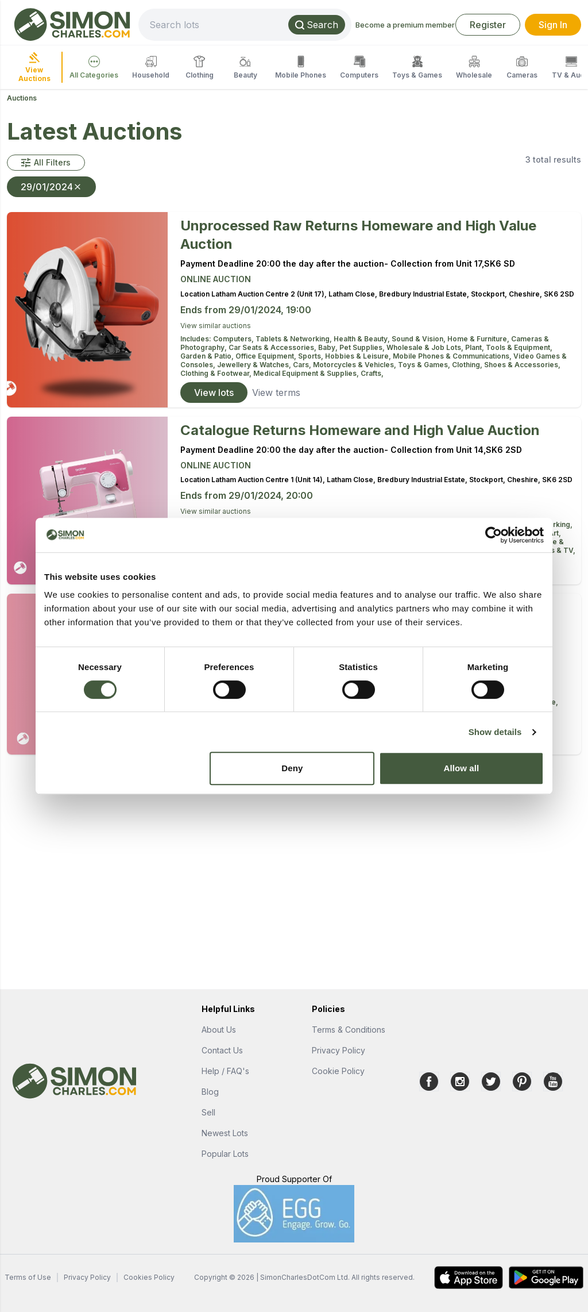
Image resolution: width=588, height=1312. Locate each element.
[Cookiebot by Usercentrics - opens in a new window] (493, 535)
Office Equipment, (266, 356)
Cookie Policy (338, 1071)
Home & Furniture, (479, 338)
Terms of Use (28, 1277)
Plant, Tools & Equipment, (508, 347)
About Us (219, 1029)
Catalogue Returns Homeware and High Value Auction (360, 430)
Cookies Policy (149, 1277)
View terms (276, 392)
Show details (495, 732)
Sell (208, 1112)
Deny (292, 768)
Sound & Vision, (419, 338)
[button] (46, 163)
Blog (210, 1091)
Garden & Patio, (207, 356)
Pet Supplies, (362, 347)
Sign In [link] (553, 24)
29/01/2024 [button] (51, 187)
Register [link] (488, 24)
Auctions (22, 98)
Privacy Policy (338, 1050)
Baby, (328, 347)
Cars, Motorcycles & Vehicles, (345, 364)
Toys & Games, (425, 364)
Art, (554, 533)
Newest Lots (225, 1133)
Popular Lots (225, 1154)
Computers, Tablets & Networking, (273, 338)
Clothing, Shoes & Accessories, (506, 364)
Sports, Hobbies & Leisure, (345, 356)
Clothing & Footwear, (216, 373)
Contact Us (222, 1050)
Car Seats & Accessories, (273, 347)
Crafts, (372, 373)
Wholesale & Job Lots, (425, 347)
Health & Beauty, (363, 338)
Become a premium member (405, 24)
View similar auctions (215, 325)
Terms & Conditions (348, 1029)
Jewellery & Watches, (255, 364)
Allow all (461, 768)
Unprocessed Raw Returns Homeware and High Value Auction (358, 234)
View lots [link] (214, 392)
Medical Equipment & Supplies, (307, 373)
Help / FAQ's (225, 1071)
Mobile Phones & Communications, (453, 356)
